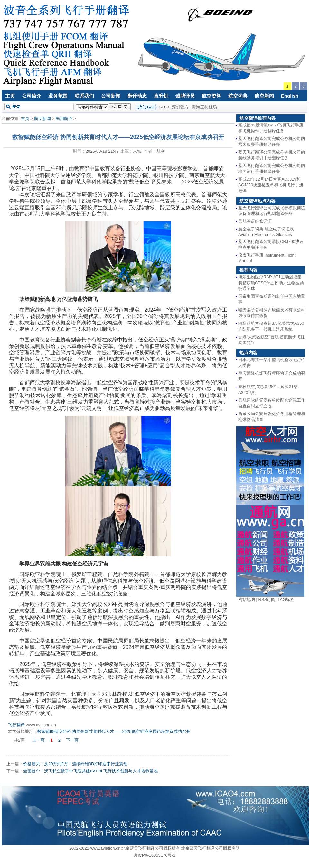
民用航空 (64, 118)
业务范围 (58, 95)
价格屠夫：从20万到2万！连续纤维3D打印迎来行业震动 (75, 763)
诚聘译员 (185, 95)
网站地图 (246, 599)
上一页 (38, 740)
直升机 (161, 95)
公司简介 (31, 95)
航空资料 (211, 95)
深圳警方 (180, 107)
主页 (10, 95)
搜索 (120, 106)
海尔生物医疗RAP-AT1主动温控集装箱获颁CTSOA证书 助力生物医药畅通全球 (271, 283)
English (289, 95)
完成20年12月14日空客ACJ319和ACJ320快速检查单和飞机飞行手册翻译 (270, 185)
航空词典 (238, 95)
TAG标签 (285, 599)
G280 (164, 107)
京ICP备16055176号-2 (154, 855)
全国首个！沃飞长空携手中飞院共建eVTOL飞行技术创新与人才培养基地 (90, 771)
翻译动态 (137, 95)
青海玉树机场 (204, 107)
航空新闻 (264, 95)
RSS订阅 (267, 599)
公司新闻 (110, 95)
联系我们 (84, 95)
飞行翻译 (16, 725)
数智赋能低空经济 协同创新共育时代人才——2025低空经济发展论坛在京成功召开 (113, 731)
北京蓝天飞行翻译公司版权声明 (210, 848)
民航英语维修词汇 (255, 221)
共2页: (20, 740)
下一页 (72, 740)
